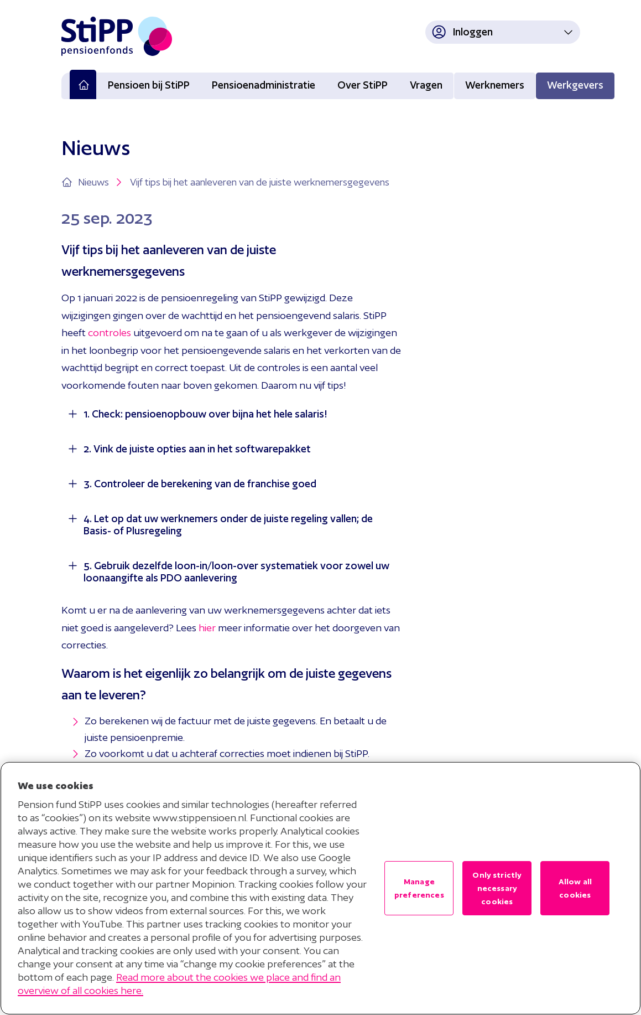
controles (109, 332)
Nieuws (101, 182)
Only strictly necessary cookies (497, 888)
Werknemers (494, 85)
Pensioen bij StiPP (149, 85)
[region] (320, 888)
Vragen (426, 85)
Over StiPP (362, 85)
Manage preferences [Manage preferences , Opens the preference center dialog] (419, 888)
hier (207, 627)
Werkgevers (575, 85)
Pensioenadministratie (263, 85)
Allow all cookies (575, 888)
